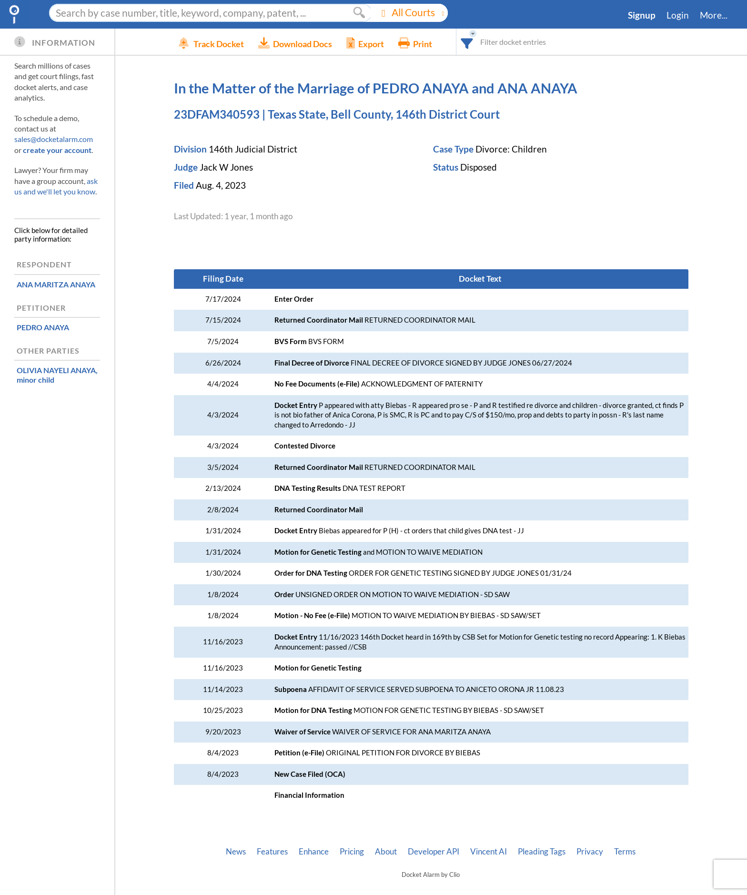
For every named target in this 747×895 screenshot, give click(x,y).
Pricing (352, 851)
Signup (642, 15)
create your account (57, 149)
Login (677, 15)
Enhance (314, 851)
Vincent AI (488, 851)
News (236, 851)
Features (272, 851)
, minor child (57, 375)
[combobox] (481, 42)
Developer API (433, 851)
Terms (625, 851)
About (386, 851)
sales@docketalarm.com (53, 138)
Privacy (589, 851)
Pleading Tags (541, 851)
